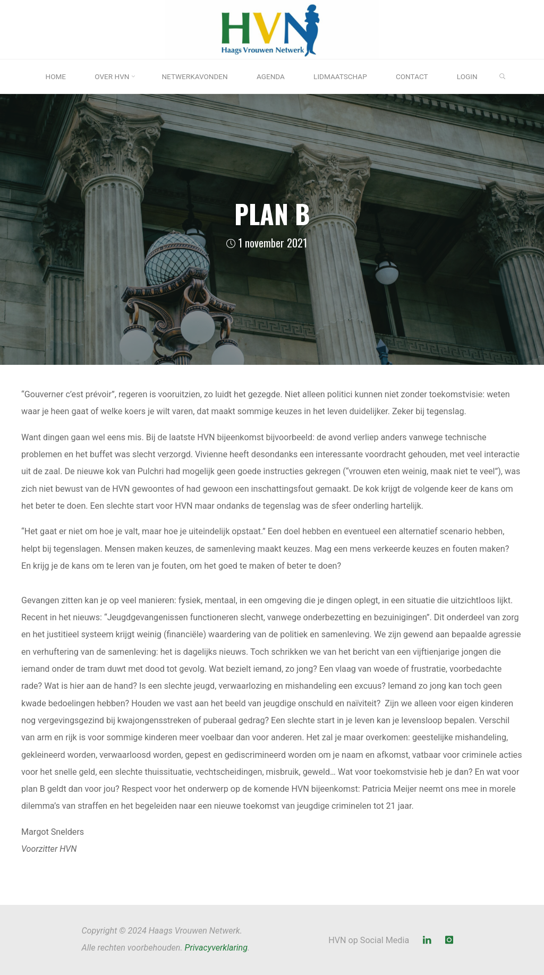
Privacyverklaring (216, 948)
